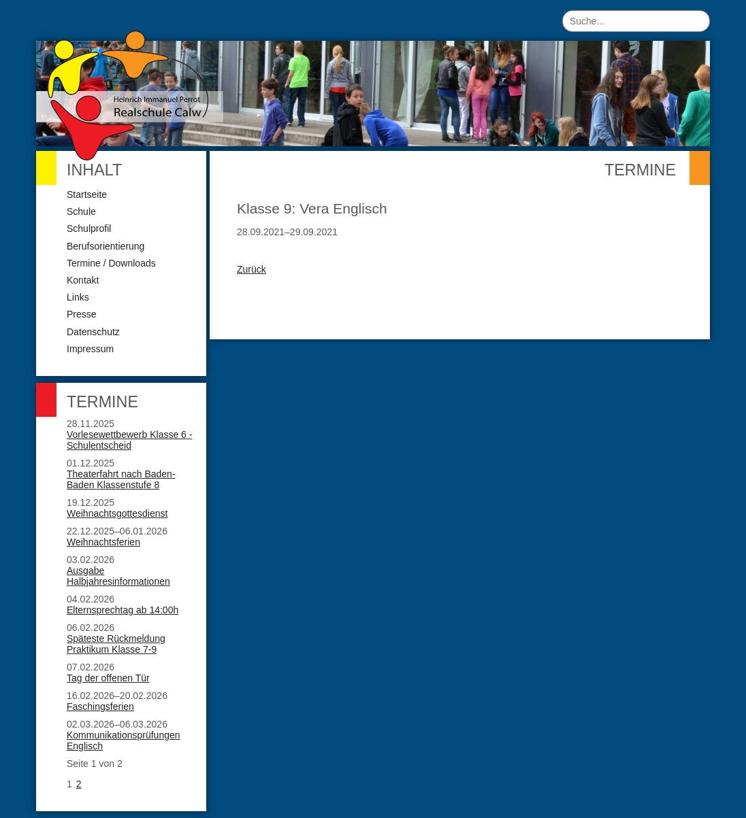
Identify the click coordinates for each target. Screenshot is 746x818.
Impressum (90, 348)
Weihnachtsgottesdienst (117, 513)
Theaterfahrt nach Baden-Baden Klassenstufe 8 (121, 479)
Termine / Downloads (111, 263)
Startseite (87, 194)
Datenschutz (93, 331)
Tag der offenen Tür (108, 677)
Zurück (251, 269)
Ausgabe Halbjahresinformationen (118, 576)
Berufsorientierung (105, 246)
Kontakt (83, 280)
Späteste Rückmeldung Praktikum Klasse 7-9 (116, 644)
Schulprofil (89, 228)
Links (78, 297)
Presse (82, 314)
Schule (81, 211)
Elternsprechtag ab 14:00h (122, 609)
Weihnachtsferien (103, 541)
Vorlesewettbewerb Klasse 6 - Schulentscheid (129, 440)
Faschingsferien (100, 706)
